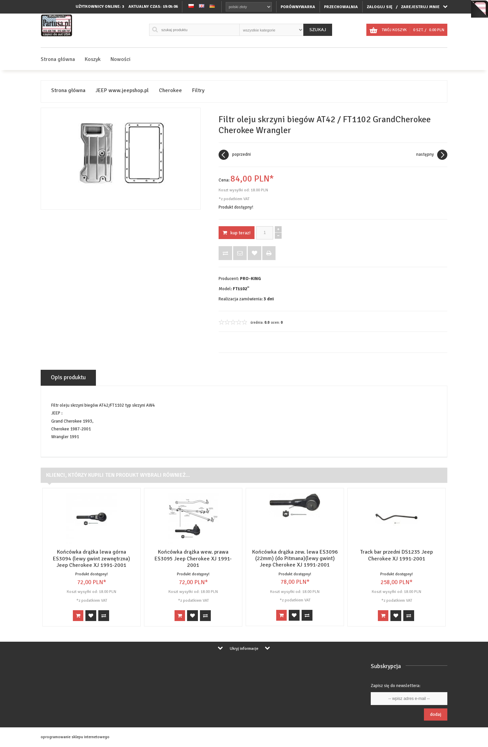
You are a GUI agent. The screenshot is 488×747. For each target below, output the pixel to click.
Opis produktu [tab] (68, 377)
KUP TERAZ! (236, 233)
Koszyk (93, 59)
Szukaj (317, 30)
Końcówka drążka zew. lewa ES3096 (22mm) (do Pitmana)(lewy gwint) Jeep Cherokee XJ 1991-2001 (295, 558)
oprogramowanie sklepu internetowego (75, 737)
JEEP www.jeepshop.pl (122, 90)
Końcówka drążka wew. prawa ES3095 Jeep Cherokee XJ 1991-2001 (193, 558)
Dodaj (435, 714)
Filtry (198, 90)
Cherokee (170, 90)
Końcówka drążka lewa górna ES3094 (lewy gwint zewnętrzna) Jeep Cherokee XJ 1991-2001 (91, 558)
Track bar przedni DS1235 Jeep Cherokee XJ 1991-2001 (396, 555)
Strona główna (58, 59)
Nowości (120, 59)
